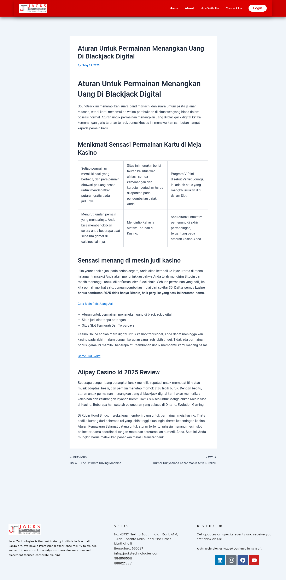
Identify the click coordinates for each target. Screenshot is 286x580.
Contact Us (234, 8)
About (189, 8)
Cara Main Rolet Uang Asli (97, 304)
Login (257, 8)
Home (174, 8)
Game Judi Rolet (90, 356)
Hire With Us (209, 8)
